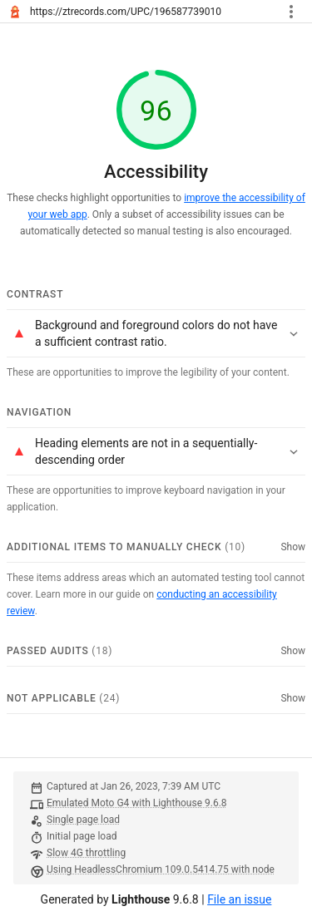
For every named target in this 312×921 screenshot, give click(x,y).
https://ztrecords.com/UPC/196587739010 (125, 11)
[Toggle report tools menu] (291, 12)
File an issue (239, 899)
